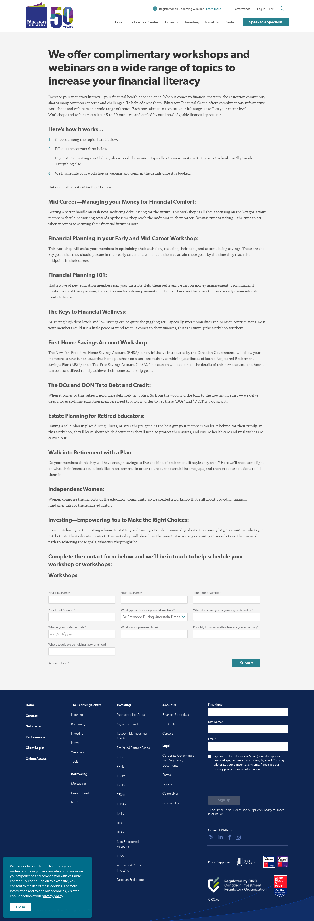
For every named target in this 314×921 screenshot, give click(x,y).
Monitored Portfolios (131, 715)
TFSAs (121, 795)
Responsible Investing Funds (132, 736)
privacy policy (52, 896)
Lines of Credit (81, 793)
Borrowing (171, 22)
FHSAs (121, 804)
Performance (242, 9)
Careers (167, 733)
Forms (166, 775)
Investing (192, 22)
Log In (261, 9)
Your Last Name (132, 592)
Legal (166, 746)
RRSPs (121, 785)
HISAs (121, 856)
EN (271, 9)
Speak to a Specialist (265, 22)
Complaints (170, 794)
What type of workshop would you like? (148, 610)
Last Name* (215, 722)
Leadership (170, 724)
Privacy (167, 784)
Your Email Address (61, 610)
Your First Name (59, 592)
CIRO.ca (213, 900)
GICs (120, 757)
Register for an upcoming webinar (187, 9)
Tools (74, 761)
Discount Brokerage (130, 880)
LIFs (119, 823)
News (75, 743)
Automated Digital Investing (129, 867)
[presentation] (241, 783)
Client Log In (35, 748)
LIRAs (120, 832)
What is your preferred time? (139, 627)
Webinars (77, 752)
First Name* (216, 704)
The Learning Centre (143, 22)
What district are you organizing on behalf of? (223, 610)
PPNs (120, 767)
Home (117, 22)
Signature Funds (128, 724)
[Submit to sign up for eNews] (224, 800)
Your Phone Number (207, 592)
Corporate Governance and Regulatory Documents (178, 760)
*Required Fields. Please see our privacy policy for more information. (246, 812)
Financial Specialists (175, 715)
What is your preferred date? (67, 627)
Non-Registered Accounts (128, 844)
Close (20, 907)
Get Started (34, 726)
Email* (212, 739)
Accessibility (170, 803)
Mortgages (78, 784)
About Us (212, 22)
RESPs (121, 776)
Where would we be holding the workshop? (77, 644)
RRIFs (120, 813)
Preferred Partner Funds (133, 748)
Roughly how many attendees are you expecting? (225, 627)
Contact (231, 22)
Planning (77, 715)
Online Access (36, 758)
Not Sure (77, 802)
